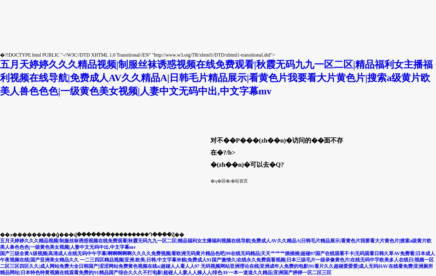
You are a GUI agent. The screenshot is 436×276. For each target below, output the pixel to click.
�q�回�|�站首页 (229, 181)
